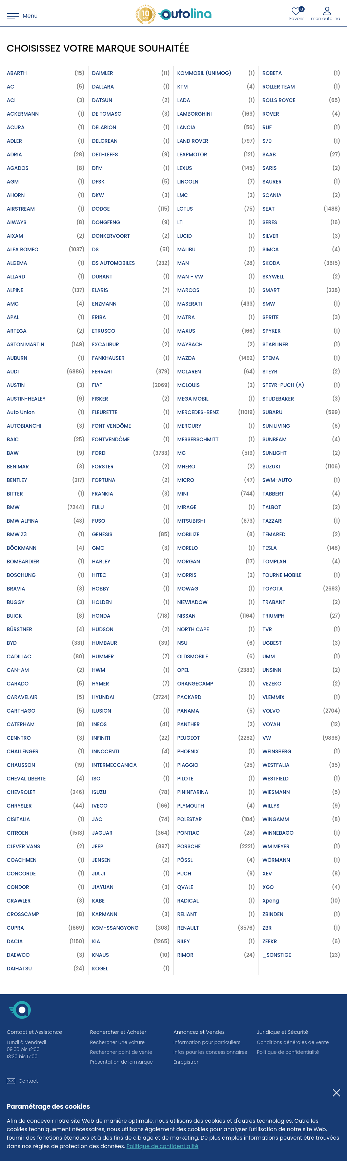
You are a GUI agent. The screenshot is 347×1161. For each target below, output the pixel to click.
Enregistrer (186, 1062)
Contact (28, 1081)
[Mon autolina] (325, 13)
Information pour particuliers (207, 1042)
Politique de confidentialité (163, 1146)
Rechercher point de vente (121, 1052)
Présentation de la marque (121, 1062)
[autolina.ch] (173, 14)
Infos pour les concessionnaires (210, 1052)
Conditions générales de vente (293, 1042)
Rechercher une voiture (117, 1042)
